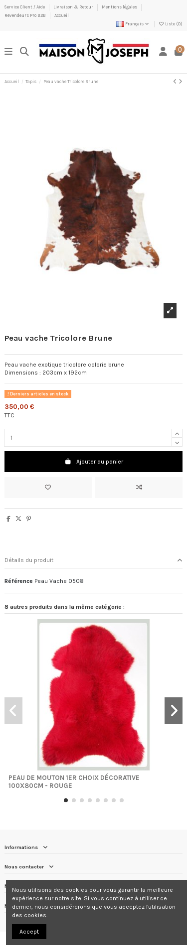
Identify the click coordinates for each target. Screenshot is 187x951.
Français (133, 23)
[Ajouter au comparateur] (139, 487)
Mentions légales (120, 6)
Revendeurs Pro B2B (25, 15)
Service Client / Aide (25, 6)
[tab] (93, 561)
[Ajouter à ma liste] (48, 487)
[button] (66, 800)
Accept (29, 931)
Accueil (61, 15)
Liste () (171, 23)
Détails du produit (93, 560)
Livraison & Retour (73, 6)
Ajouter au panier (93, 461)
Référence (18, 580)
